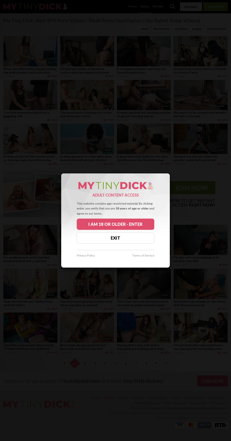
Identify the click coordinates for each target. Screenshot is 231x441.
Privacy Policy (86, 255)
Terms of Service (143, 255)
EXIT (115, 237)
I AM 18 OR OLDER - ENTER (115, 224)
